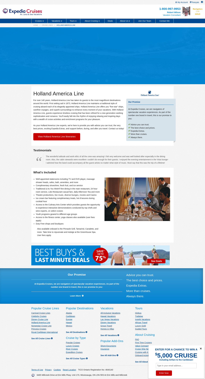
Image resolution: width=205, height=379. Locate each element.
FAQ (137, 339)
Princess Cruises (38, 329)
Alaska (69, 313)
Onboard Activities (143, 355)
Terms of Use (37, 370)
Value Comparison (143, 346)
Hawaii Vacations (108, 316)
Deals (110, 21)
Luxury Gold (140, 326)
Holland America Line (40, 322)
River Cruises (72, 349)
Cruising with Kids (143, 352)
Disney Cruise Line (39, 319)
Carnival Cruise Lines (40, 313)
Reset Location (69, 370)
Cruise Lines (47, 25)
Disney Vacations (108, 322)
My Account (181, 2)
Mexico (69, 326)
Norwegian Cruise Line (41, 326)
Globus (138, 313)
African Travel (141, 322)
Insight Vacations (142, 319)
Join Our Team (144, 21)
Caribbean (70, 316)
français (194, 2)
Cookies (57, 370)
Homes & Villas (107, 329)
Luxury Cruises (72, 346)
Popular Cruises (73, 342)
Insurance (105, 349)
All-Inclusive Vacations (110, 313)
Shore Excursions (108, 346)
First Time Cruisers (143, 342)
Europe (69, 319)
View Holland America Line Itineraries (57, 136)
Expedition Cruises (74, 352)
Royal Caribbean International (44, 332)
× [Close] (201, 348)
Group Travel (106, 326)
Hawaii (69, 322)
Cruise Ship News (143, 349)
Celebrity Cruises (39, 316)
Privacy (48, 370)
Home (35, 25)
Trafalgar (139, 316)
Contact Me (164, 21)
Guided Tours (141, 329)
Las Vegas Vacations (110, 319)
